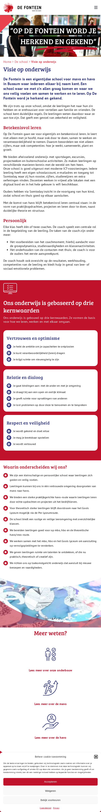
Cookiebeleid (45, 808)
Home (7, 62)
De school (21, 62)
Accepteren (50, 781)
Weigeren (50, 790)
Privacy (56, 808)
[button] (96, 756)
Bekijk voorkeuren (50, 800)
